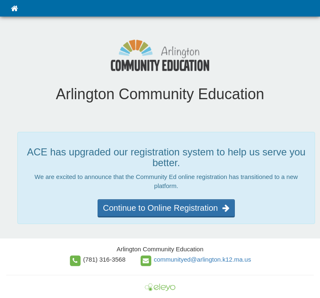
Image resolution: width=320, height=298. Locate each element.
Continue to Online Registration (166, 207)
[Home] (14, 8)
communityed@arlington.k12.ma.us (202, 259)
